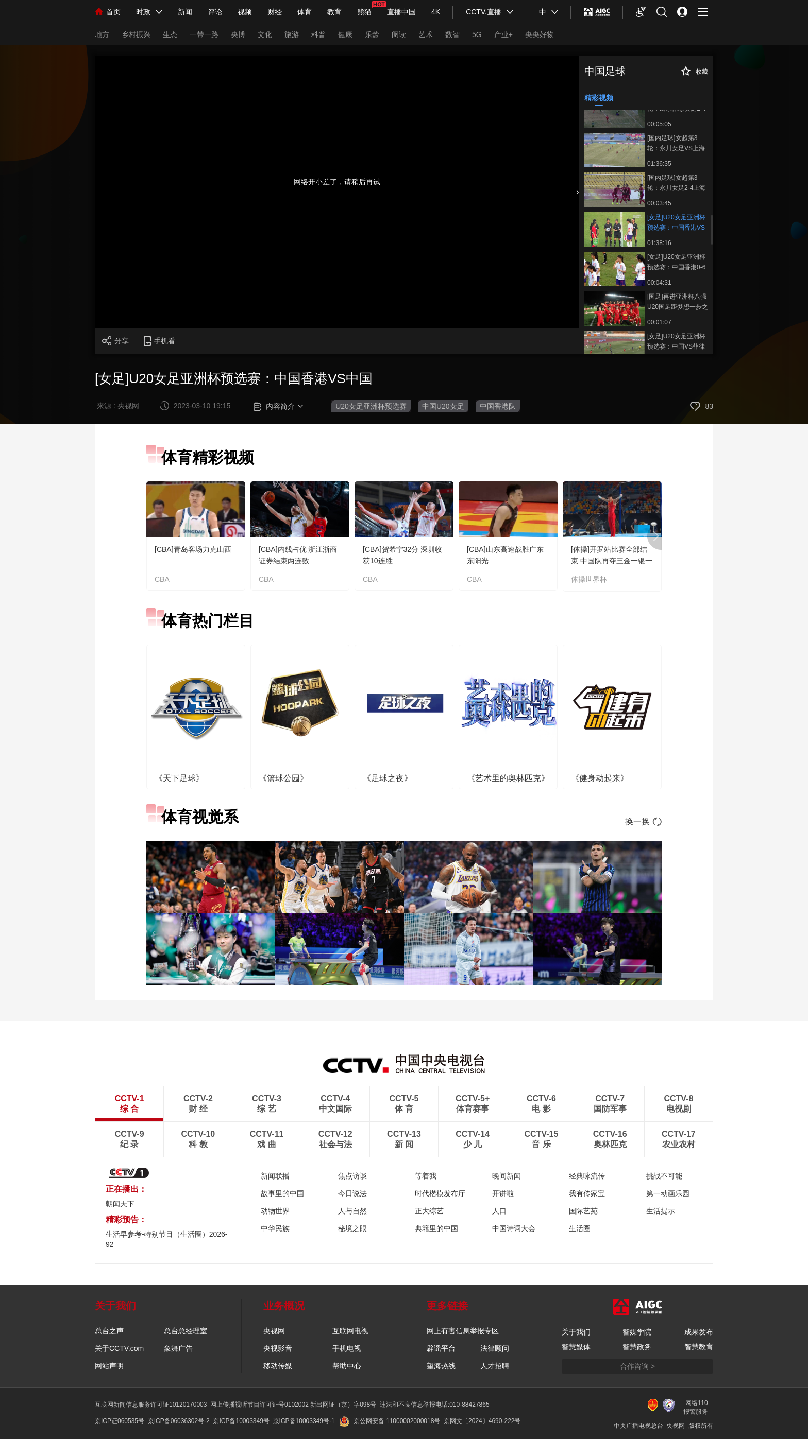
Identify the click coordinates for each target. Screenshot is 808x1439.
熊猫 (364, 12)
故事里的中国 (282, 1193)
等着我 (425, 1176)
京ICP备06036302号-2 (179, 1421)
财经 (274, 12)
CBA (162, 579)
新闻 (185, 12)
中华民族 (275, 1228)
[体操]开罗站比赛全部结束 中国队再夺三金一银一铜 (611, 560)
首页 (108, 12)
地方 (102, 34)
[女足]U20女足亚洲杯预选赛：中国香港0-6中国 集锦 (676, 262)
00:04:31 (659, 282)
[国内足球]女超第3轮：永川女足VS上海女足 (676, 143)
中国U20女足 (443, 406)
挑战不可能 (664, 1176)
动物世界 (275, 1211)
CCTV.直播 (483, 12)
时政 (143, 12)
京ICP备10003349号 (241, 1421)
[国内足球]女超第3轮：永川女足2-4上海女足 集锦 (676, 183)
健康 (345, 34)
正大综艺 (429, 1211)
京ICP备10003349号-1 (304, 1421)
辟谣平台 (441, 1348)
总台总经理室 (185, 1331)
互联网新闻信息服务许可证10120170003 (151, 1404)
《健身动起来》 (600, 778)
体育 (304, 12)
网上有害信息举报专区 (463, 1331)
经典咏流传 (587, 1176)
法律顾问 (494, 1348)
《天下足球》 (179, 778)
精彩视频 (598, 98)
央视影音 (277, 1348)
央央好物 (539, 34)
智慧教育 (698, 1347)
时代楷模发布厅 (440, 1193)
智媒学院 (636, 1332)
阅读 (399, 34)
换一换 (643, 821)
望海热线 (441, 1366)
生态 (170, 34)
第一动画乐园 (667, 1193)
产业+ (503, 34)
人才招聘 (494, 1366)
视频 (245, 12)
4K (435, 12)
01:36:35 (659, 163)
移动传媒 (277, 1366)
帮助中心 (346, 1366)
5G (477, 34)
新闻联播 (275, 1176)
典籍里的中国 (436, 1228)
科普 (318, 34)
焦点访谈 (352, 1176)
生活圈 (580, 1228)
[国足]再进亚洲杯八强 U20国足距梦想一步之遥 (677, 301)
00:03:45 (659, 203)
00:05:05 (659, 124)
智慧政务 (636, 1347)
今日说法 (352, 1193)
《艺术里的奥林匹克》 (508, 778)
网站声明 (109, 1366)
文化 (265, 34)
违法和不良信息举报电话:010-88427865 (435, 1404)
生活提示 (660, 1211)
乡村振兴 (136, 34)
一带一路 (204, 34)
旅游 (291, 34)
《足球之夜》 (387, 778)
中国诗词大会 (513, 1228)
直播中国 (401, 12)
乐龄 (372, 34)
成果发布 (698, 1332)
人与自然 (352, 1211)
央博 (238, 34)
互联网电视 (350, 1331)
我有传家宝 (587, 1193)
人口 (499, 1211)
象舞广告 (178, 1348)
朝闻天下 (120, 1204)
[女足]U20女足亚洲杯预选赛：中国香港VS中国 (676, 222)
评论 (215, 12)
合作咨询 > (637, 1366)
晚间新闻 (506, 1176)
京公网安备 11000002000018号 (390, 1421)
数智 (452, 34)
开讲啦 (503, 1193)
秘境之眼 (352, 1228)
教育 (334, 12)
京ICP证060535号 (119, 1421)
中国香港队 (498, 406)
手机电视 (346, 1348)
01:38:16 (659, 243)
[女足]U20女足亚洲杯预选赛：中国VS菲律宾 (676, 341)
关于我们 (576, 1332)
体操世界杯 (589, 579)
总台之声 (109, 1331)
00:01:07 (659, 322)
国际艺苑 (583, 1211)
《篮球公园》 (283, 778)
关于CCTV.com (119, 1348)
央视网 (274, 1331)
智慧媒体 (576, 1347)
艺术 (425, 34)
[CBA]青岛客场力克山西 (193, 549)
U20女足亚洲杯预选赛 (371, 406)
